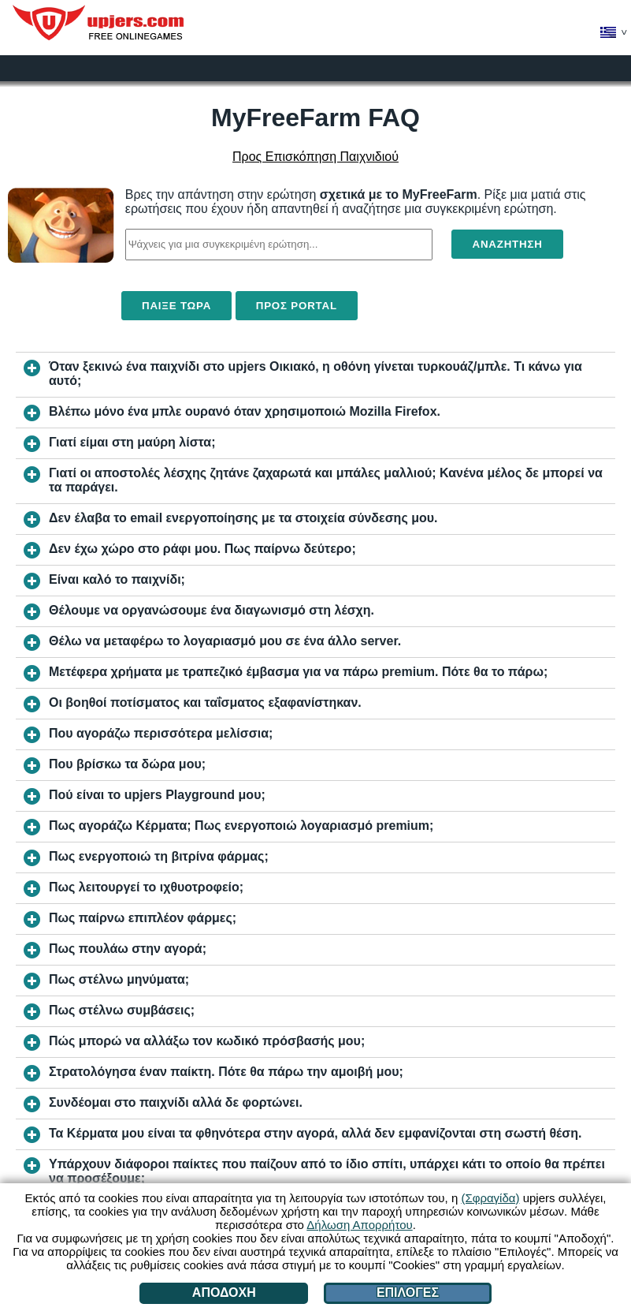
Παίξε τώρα (176, 306)
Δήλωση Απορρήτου (359, 1224)
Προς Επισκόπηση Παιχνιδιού (315, 156)
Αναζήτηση (507, 244)
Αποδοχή (224, 1292)
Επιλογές (408, 1292)
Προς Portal (296, 306)
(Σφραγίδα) (490, 1198)
